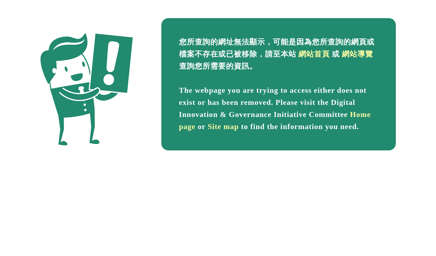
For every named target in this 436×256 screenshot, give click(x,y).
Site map (223, 126)
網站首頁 (314, 54)
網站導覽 (357, 54)
